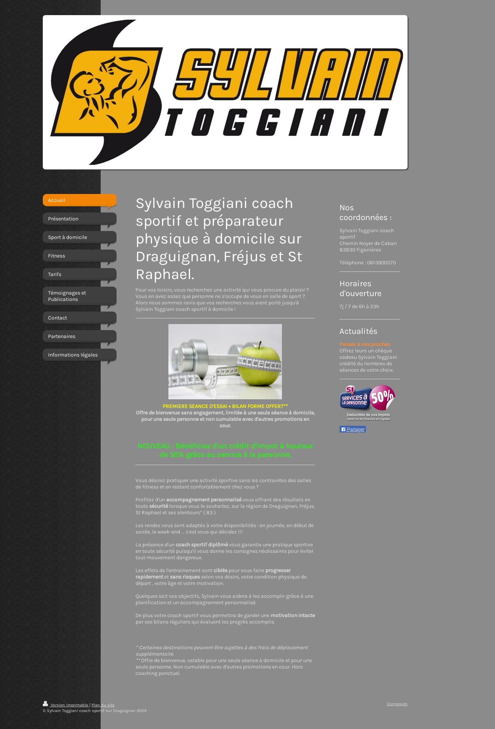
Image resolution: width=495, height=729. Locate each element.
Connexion (397, 703)
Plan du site (103, 705)
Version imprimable (66, 705)
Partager (352, 429)
